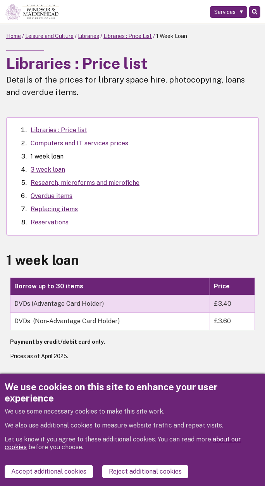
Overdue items (51, 196)
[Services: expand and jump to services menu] (228, 12)
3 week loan (48, 169)
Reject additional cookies (145, 471)
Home (13, 36)
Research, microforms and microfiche (85, 182)
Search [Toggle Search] (254, 12)
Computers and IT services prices (79, 143)
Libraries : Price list (59, 130)
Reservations (50, 222)
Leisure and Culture (49, 36)
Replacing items (54, 209)
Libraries (88, 36)
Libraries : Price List (127, 36)
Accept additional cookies (48, 471)
